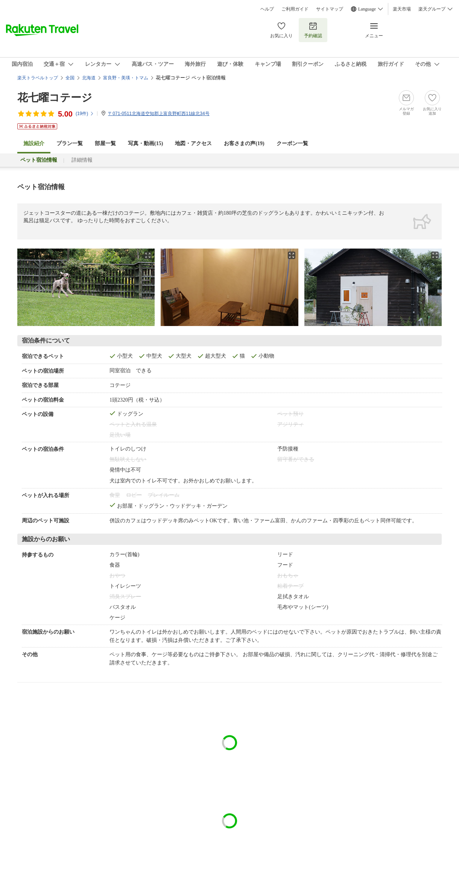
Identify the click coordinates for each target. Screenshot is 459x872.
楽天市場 (402, 9)
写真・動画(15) (145, 143)
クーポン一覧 (292, 143)
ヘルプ (267, 9)
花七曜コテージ (54, 97)
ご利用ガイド (295, 9)
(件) (85, 113)
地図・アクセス (193, 143)
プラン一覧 (69, 143)
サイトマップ (329, 9)
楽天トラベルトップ (37, 77)
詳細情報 (82, 160)
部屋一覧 (105, 143)
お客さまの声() (244, 143)
